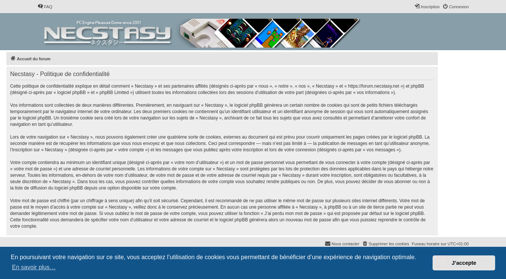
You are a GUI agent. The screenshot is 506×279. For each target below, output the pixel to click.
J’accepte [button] (464, 263)
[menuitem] (44, 6)
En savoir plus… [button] (34, 267)
